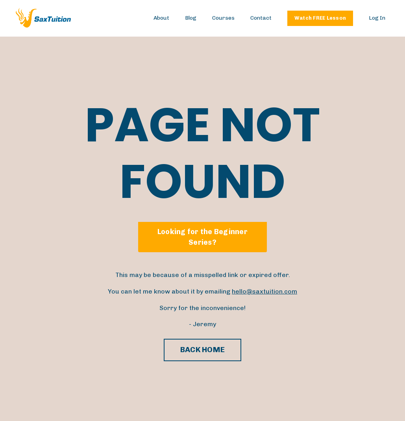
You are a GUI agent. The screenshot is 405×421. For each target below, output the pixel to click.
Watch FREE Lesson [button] (320, 18)
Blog (190, 18)
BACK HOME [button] (202, 349)
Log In (377, 18)
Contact (261, 18)
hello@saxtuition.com (264, 291)
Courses (223, 18)
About (161, 18)
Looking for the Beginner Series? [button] (202, 237)
